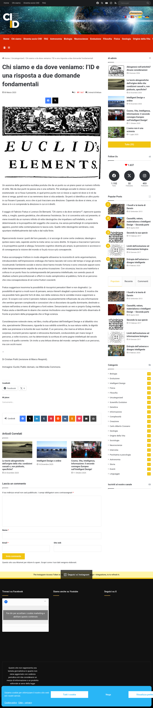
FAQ (44, 3)
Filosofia (107, 39)
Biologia (68, 39)
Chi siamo (16, 3)
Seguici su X (110, 591)
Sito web (57, 543)
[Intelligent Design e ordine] (52, 449)
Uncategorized (18, 58)
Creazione (114, 421)
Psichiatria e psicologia (120, 455)
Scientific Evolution (118, 402)
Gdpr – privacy (25, 702)
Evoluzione (95, 39)
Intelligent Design (118, 383)
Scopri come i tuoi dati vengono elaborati (58, 562)
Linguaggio (115, 474)
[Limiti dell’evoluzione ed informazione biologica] (116, 250)
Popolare (115, 281)
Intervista (114, 450)
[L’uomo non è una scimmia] (116, 132)
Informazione (116, 412)
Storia (112, 464)
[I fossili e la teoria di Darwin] (116, 209)
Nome (5, 530)
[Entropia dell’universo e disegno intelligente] (116, 263)
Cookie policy (10, 702)
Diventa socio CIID (31, 3)
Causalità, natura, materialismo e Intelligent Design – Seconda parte (139, 221)
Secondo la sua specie (137, 233)
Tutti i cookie (69, 694)
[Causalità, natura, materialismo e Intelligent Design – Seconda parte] (116, 222)
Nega (108, 694)
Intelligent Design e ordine (49, 461)
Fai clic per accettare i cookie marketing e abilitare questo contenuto (25, 615)
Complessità (115, 417)
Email (5, 543)
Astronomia (56, 39)
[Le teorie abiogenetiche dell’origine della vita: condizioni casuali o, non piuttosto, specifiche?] (17, 449)
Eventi (112, 469)
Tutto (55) (129, 144)
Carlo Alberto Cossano (120, 426)
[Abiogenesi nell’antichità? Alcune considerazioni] (116, 71)
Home (6, 3)
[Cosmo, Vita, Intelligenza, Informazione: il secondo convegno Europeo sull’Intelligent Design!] (86, 449)
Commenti (143, 281)
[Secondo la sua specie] (116, 236)
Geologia (126, 39)
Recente (129, 281)
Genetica (114, 407)
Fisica (117, 39)
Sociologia (114, 440)
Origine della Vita (141, 39)
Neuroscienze (81, 39)
